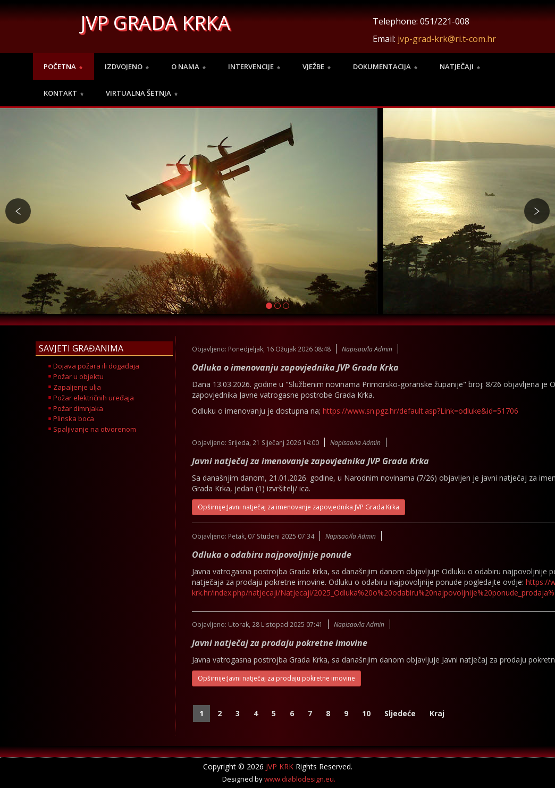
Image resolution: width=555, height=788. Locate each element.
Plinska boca (73, 418)
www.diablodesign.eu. (299, 779)
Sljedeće (400, 713)
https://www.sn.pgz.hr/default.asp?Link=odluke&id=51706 (420, 411)
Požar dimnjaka (78, 408)
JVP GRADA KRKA (155, 23)
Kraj (437, 713)
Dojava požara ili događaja (96, 366)
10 (366, 713)
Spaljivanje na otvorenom (94, 429)
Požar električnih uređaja (93, 398)
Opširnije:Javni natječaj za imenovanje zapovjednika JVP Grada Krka (298, 507)
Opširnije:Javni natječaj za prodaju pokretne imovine (276, 678)
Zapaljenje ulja (77, 387)
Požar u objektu (78, 376)
